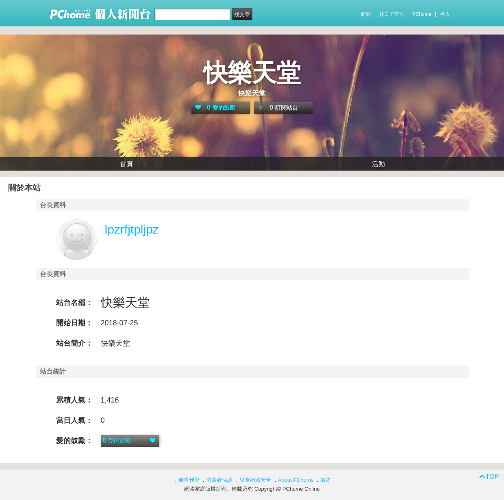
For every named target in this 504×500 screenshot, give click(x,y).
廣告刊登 (189, 480)
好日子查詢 (391, 14)
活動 (378, 163)
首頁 (126, 163)
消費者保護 (219, 480)
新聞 (366, 14)
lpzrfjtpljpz (132, 229)
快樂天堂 (252, 73)
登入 (445, 14)
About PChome (296, 480)
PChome (421, 14)
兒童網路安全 (255, 480)
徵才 (325, 480)
